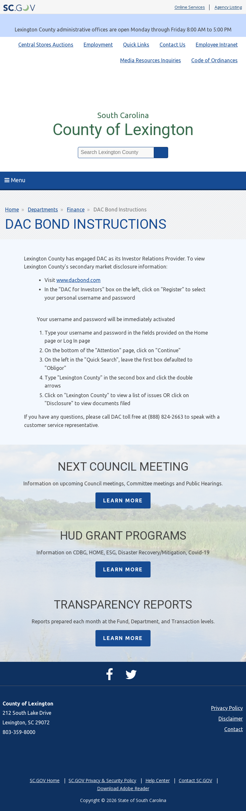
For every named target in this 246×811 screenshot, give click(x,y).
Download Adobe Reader (123, 788)
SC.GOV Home (45, 780)
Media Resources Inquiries (150, 60)
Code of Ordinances (214, 60)
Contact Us (172, 44)
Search (161, 152)
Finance (76, 209)
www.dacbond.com (78, 280)
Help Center (157, 780)
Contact (233, 729)
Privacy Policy (227, 708)
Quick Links (136, 44)
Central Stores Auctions (45, 44)
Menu (14, 180)
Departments (43, 209)
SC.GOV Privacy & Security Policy (102, 780)
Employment (98, 44)
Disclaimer (230, 718)
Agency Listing (228, 7)
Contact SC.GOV (195, 780)
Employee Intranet (217, 44)
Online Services (190, 7)
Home (12, 209)
